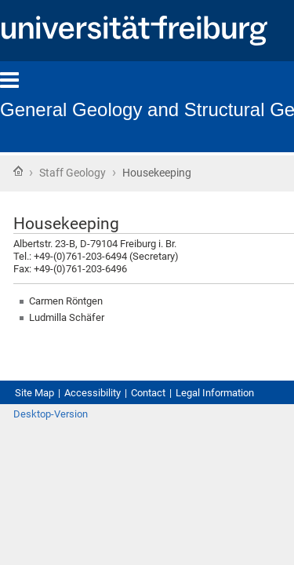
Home (18, 172)
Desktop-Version (58, 463)
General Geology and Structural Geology (139, 107)
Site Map (39, 410)
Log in (263, 463)
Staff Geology (84, 174)
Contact (179, 410)
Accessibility (111, 410)
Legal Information (64, 424)
